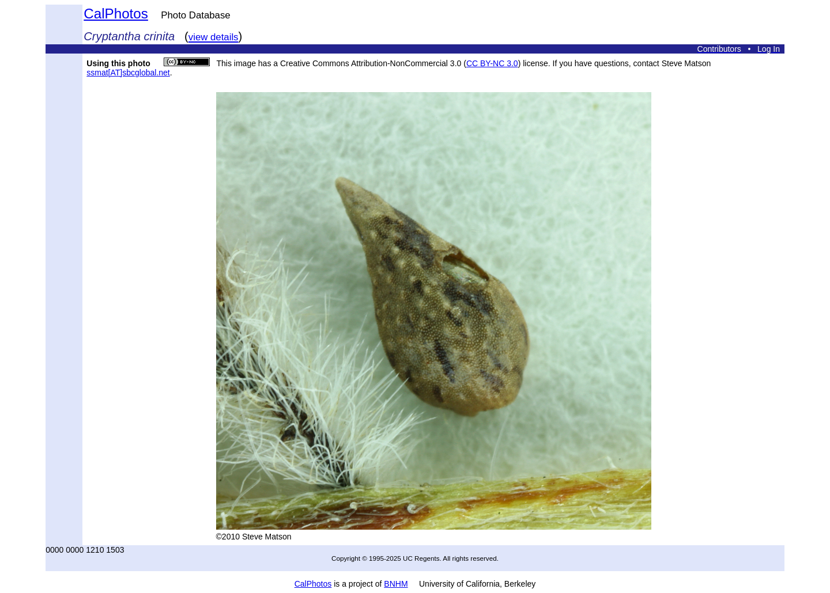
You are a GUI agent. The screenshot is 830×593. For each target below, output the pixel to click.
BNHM (396, 583)
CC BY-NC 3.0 (492, 63)
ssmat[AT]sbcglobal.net (127, 72)
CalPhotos (116, 13)
